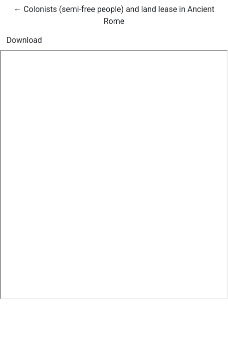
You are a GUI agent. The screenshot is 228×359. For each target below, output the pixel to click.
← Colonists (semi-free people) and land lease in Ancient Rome (113, 14)
